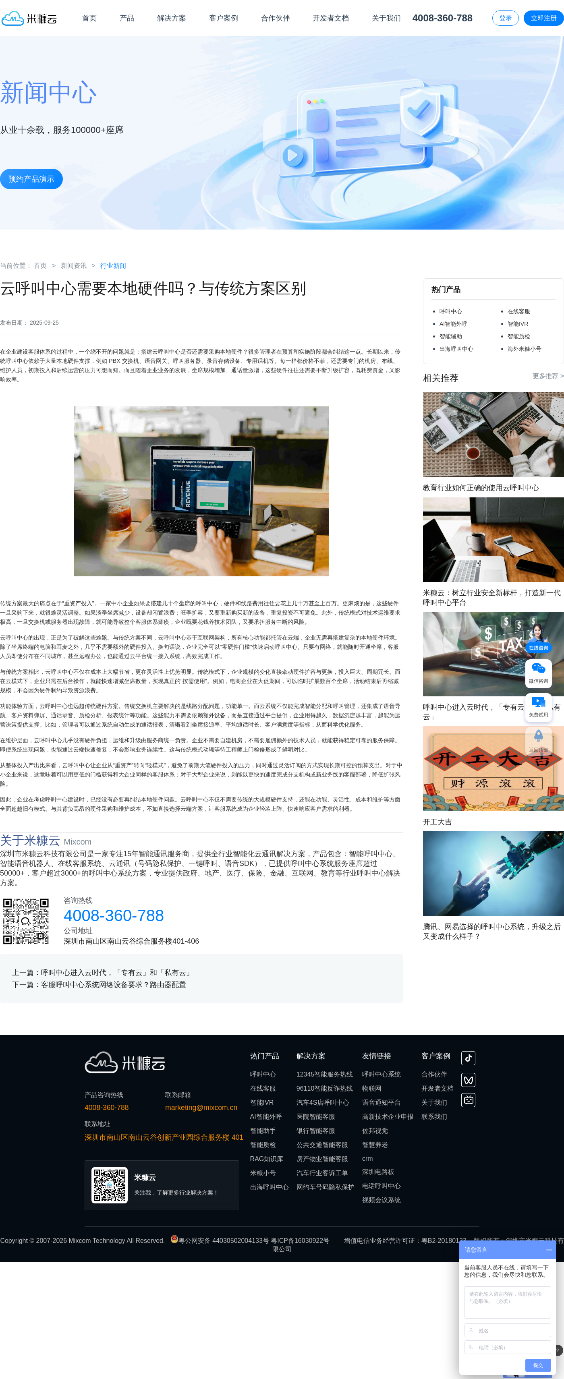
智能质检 (519, 336)
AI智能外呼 (453, 324)
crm (367, 1275)
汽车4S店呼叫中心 (323, 1219)
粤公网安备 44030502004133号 (220, 1357)
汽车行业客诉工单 (322, 1290)
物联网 (372, 1205)
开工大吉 (437, 822)
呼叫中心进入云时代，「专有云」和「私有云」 (117, 1090)
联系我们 (434, 1233)
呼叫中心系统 (381, 1191)
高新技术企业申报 (388, 1233)
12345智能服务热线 (325, 1191)
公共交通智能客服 (322, 1262)
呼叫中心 (451, 311)
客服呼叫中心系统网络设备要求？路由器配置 (113, 1102)
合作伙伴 (434, 1191)
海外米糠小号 (524, 349)
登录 (505, 17)
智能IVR (518, 324)
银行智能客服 (316, 1247)
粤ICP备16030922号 (300, 1357)
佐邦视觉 (375, 1247)
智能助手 (263, 1247)
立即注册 (544, 17)
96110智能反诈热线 (325, 1205)
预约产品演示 (31, 178)
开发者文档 (437, 1205)
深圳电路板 (378, 1289)
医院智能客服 (316, 1233)
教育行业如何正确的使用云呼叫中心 (481, 488)
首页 (40, 265)
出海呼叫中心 (456, 349)
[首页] (29, 18)
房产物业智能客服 (322, 1276)
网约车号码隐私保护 (326, 1304)
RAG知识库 (267, 1276)
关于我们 (434, 1219)
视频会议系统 (381, 1317)
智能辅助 (451, 336)
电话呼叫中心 (381, 1303)
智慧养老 (375, 1262)
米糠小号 (263, 1290)
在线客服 (519, 311)
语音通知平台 (381, 1219)
